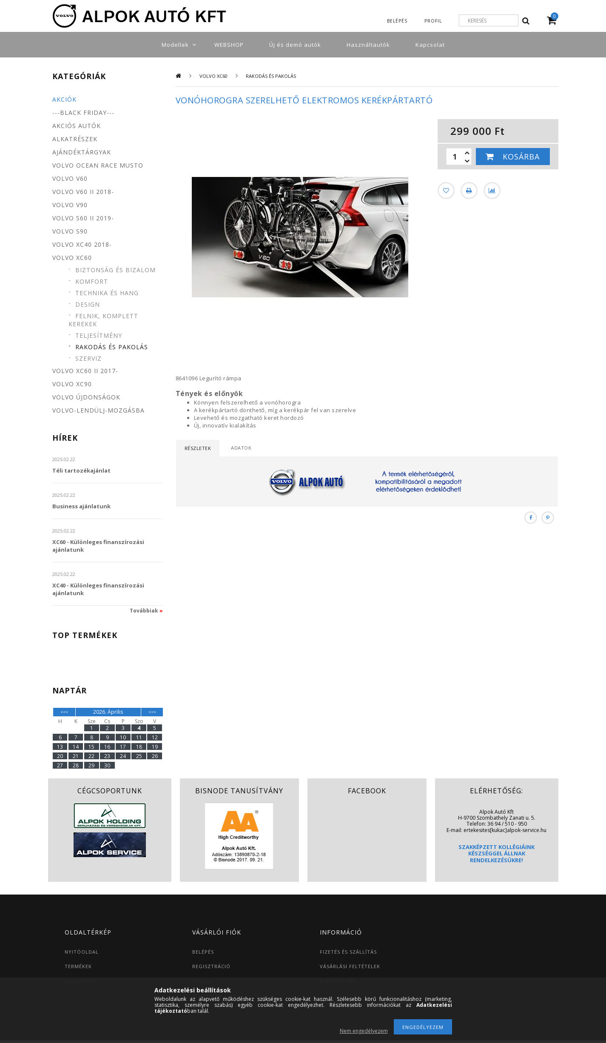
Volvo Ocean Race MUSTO (97, 165)
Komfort (91, 281)
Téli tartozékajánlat (81, 470)
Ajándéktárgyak (81, 152)
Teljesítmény (98, 335)
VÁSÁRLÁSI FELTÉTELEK (350, 966)
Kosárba (521, 156)
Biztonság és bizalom (115, 270)
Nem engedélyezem (364, 1030)
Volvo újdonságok (86, 397)
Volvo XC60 (213, 76)
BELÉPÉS (203, 952)
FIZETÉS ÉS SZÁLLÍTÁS (348, 952)
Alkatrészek (74, 139)
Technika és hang (107, 293)
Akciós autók (76, 126)
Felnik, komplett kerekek (103, 320)
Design (87, 304)
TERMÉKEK (78, 966)
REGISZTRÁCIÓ (211, 966)
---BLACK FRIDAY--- (83, 112)
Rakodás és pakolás (111, 347)
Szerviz (88, 358)
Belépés (397, 21)
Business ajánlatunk (81, 506)
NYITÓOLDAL (82, 952)
